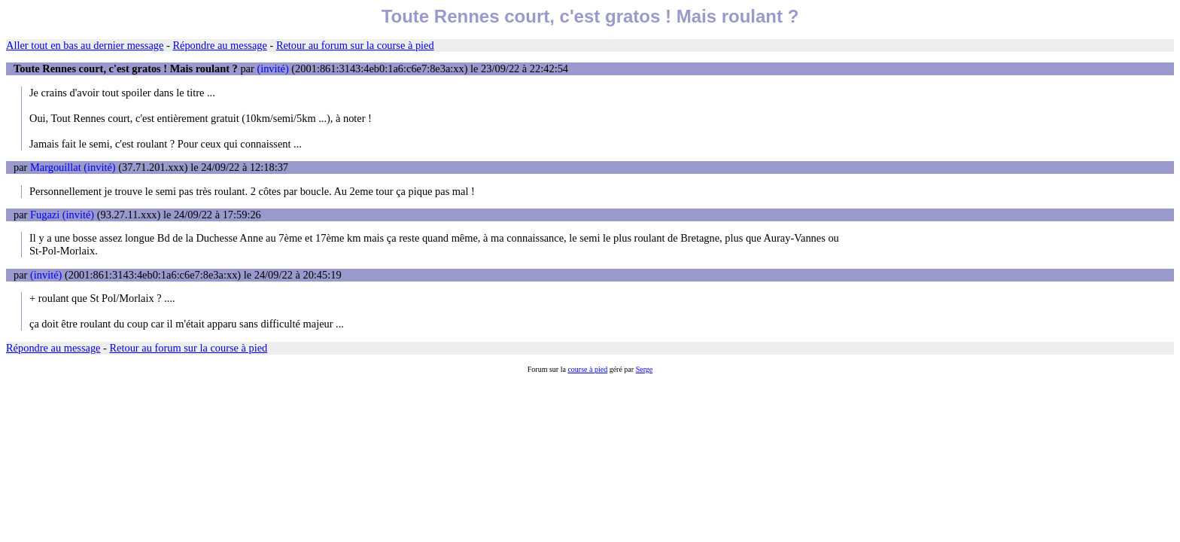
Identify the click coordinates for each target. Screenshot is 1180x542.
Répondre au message (219, 45)
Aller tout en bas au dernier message (84, 45)
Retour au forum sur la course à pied (355, 45)
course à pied (587, 369)
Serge (644, 369)
